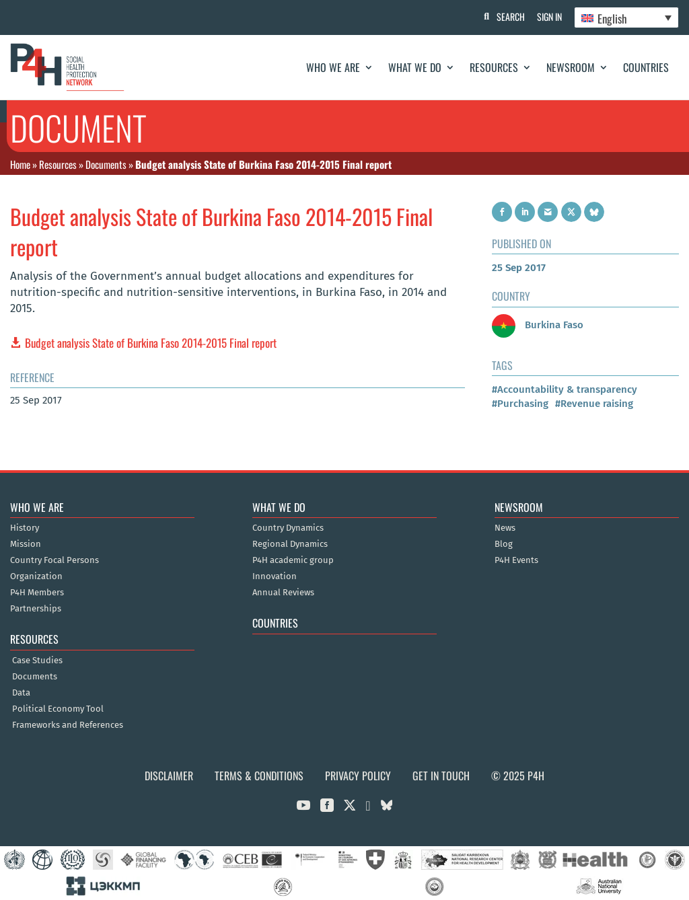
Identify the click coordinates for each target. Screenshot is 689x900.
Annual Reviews (283, 592)
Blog (504, 544)
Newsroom (570, 67)
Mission (25, 544)
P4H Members (37, 592)
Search (508, 16)
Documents (105, 164)
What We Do (414, 67)
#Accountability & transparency (564, 389)
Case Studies (37, 660)
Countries (646, 67)
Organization (36, 576)
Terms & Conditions (259, 775)
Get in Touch (441, 775)
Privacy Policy (358, 775)
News (505, 528)
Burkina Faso (537, 325)
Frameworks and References (67, 725)
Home (20, 164)
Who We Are (333, 67)
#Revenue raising (594, 404)
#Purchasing (520, 404)
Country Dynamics (288, 528)
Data (21, 693)
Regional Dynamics (290, 544)
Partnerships (35, 608)
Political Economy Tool (58, 709)
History (24, 528)
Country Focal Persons (54, 560)
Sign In (548, 16)
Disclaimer (169, 775)
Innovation (274, 576)
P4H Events (516, 560)
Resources (494, 67)
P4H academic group (293, 560)
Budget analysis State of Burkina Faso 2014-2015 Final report (151, 342)
